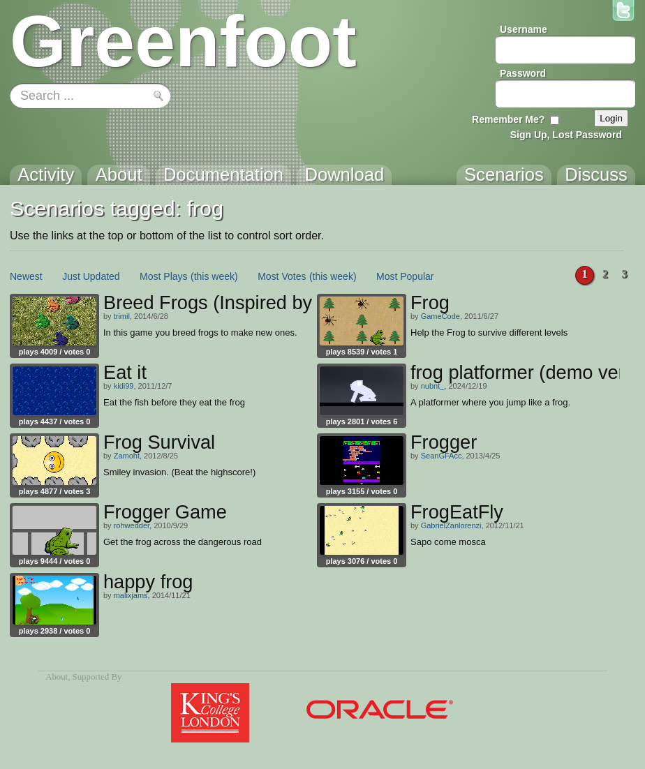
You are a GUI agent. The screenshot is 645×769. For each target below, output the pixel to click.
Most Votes (282, 276)
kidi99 (124, 386)
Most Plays (163, 276)
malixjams (131, 595)
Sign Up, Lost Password (566, 134)
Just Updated (91, 276)
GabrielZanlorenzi (451, 525)
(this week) (214, 276)
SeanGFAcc (441, 455)
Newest (26, 276)
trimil (122, 316)
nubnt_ (433, 386)
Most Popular (404, 276)
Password (523, 73)
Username (523, 29)
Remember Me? (508, 119)
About (56, 677)
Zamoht (127, 455)
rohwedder (131, 525)
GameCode (440, 316)
